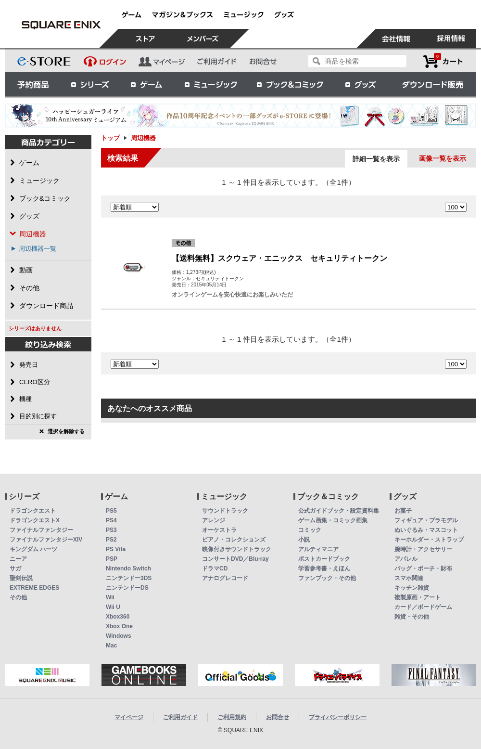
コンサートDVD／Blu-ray (235, 558)
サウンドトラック (225, 510)
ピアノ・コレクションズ (234, 539)
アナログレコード (225, 578)
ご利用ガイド (180, 717)
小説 (304, 539)
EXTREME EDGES (34, 587)
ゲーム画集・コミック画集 (332, 520)
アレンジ (213, 520)
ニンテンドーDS (127, 587)
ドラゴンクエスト (33, 510)
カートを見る (443, 61)
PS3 (111, 530)
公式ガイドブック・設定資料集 (338, 510)
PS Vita (116, 549)
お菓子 (403, 510)
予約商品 (33, 84)
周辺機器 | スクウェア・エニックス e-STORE (61, 25)
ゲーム (146, 84)
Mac (111, 645)
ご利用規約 (231, 717)
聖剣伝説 (21, 578)
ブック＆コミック (289, 84)
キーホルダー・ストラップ (429, 539)
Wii (110, 597)
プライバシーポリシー (338, 717)
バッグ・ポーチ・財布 (423, 568)
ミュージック (210, 84)
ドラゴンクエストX (35, 520)
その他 (18, 597)
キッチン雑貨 (411, 587)
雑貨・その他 (411, 616)
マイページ (128, 717)
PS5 (111, 510)
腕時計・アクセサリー (423, 549)
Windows (118, 636)
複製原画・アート (417, 597)
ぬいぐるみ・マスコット (426, 530)
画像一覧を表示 (442, 158)
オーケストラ (219, 530)
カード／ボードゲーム (423, 607)
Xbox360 (117, 616)
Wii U (113, 607)
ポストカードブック (324, 558)
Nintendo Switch (128, 568)
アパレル (406, 558)
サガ (15, 568)
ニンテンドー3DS (129, 578)
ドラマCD (215, 568)
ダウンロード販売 (433, 84)
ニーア (18, 558)
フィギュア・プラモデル (426, 520)
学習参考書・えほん (324, 568)
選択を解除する (66, 431)
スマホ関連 (408, 578)
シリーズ (90, 84)
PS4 (111, 520)
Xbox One (119, 626)
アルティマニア (318, 549)
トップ (110, 138)
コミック (309, 530)
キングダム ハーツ (33, 549)
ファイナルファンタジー (41, 530)
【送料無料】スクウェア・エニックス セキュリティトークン (279, 258)
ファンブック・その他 (327, 578)
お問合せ (277, 717)
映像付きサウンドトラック (236, 549)
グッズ (361, 84)
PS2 (111, 539)
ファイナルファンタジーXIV (46, 539)
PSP (111, 558)
